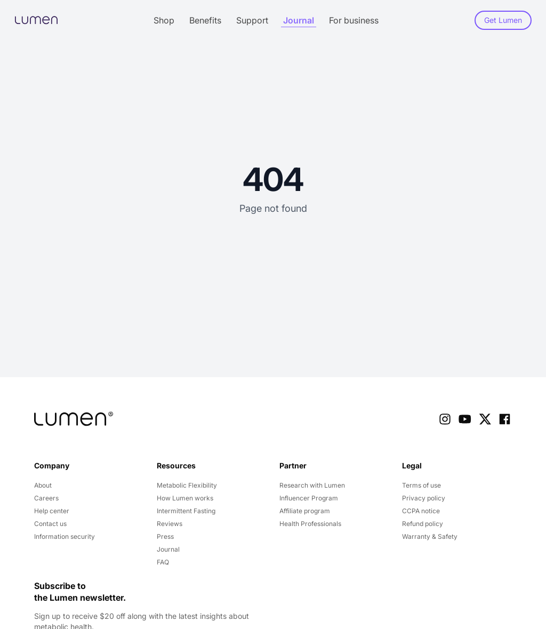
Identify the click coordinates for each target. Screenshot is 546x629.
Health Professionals (310, 524)
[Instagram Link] (445, 419)
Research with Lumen (312, 485)
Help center (51, 511)
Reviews (169, 524)
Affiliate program (304, 511)
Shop (164, 20)
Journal (298, 20)
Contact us (50, 524)
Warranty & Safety (429, 536)
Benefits (205, 20)
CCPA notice (421, 511)
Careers (46, 498)
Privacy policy (423, 498)
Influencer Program (308, 498)
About (43, 485)
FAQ (163, 562)
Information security (64, 536)
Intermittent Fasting (186, 511)
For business (354, 20)
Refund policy (422, 524)
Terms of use (421, 485)
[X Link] (485, 419)
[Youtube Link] (464, 419)
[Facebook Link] (504, 419)
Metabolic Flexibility (187, 485)
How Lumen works (185, 498)
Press (165, 536)
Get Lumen (503, 20)
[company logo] (73, 418)
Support (252, 20)
